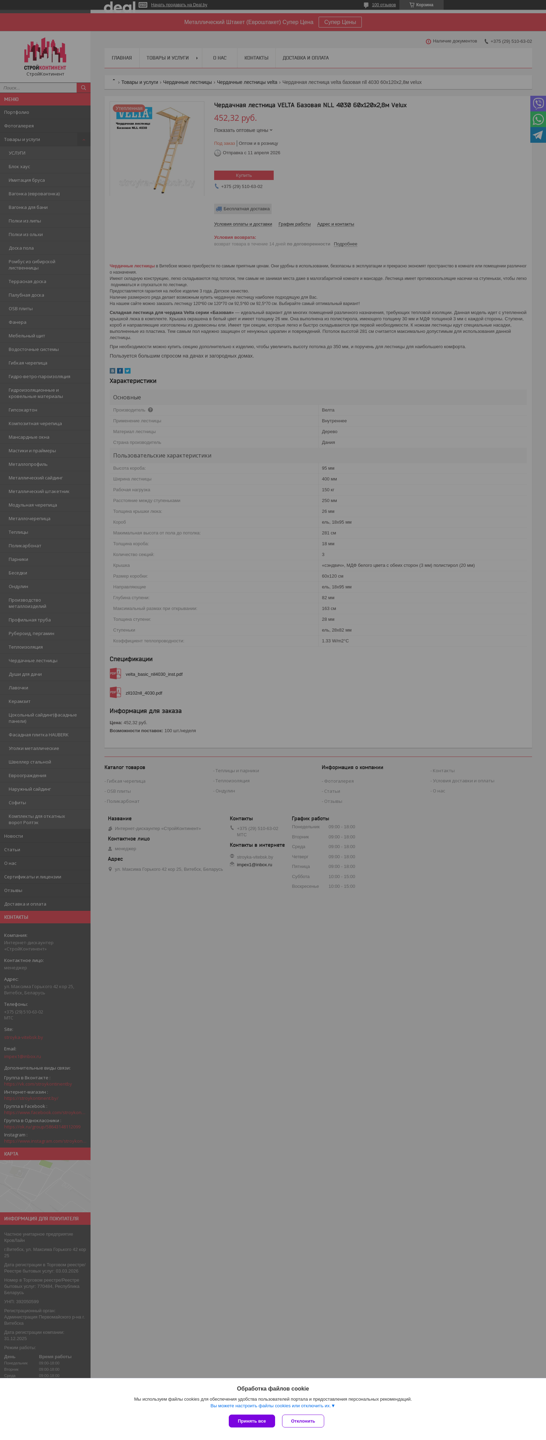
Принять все (252, 1421)
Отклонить (303, 1421)
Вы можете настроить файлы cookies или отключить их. (270, 1405)
